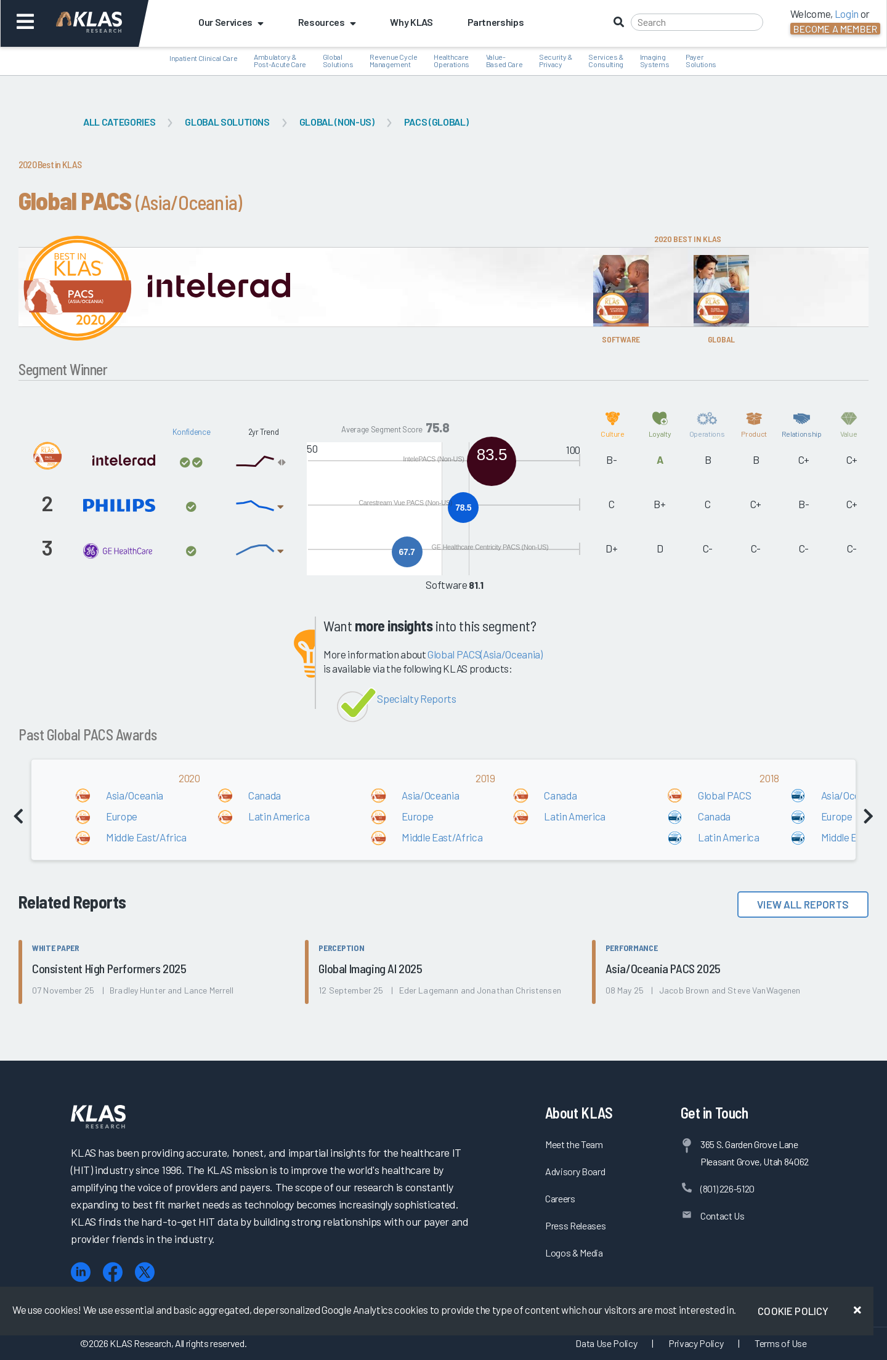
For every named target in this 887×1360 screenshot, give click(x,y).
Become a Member (835, 28)
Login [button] (847, 13)
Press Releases (575, 1225)
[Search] (697, 22)
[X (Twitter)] (145, 1272)
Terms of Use (781, 1343)
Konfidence (191, 432)
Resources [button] (327, 22)
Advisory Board (575, 1171)
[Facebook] (113, 1272)
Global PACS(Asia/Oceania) (485, 654)
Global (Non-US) (337, 121)
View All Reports (803, 904)
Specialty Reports (416, 698)
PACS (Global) (436, 121)
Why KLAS (411, 22)
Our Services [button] (231, 22)
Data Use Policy (606, 1343)
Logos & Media (574, 1252)
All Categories (119, 121)
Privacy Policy (695, 1343)
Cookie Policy (793, 1311)
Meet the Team (574, 1144)
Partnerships (496, 22)
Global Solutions (227, 121)
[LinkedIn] (81, 1272)
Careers (560, 1198)
